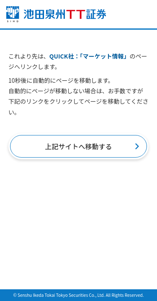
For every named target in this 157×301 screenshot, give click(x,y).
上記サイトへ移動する (78, 146)
